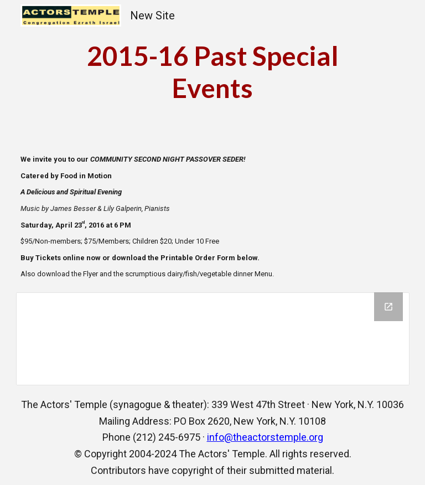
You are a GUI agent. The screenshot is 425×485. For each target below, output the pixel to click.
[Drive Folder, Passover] (213, 338)
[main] (212, 71)
